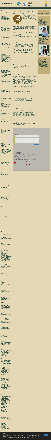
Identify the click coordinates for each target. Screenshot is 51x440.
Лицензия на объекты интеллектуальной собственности (4, 90)
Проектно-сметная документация (4, 412)
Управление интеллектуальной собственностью (6, 78)
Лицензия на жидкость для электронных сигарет (5, 45)
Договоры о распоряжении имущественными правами (5, 82)
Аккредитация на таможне (5, 306)
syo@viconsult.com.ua (42, 24)
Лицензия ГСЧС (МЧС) (4, 25)
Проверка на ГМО (4, 290)
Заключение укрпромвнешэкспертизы (5, 164)
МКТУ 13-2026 (41, 60)
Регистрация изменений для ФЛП (5, 332)
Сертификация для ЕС (4, 190)
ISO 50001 (2, 223)
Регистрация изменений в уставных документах (5, 329)
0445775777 (29, 161)
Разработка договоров (4, 364)
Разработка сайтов (4, 397)
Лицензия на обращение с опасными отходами (5, 19)
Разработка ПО (3, 404)
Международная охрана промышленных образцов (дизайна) (5, 103)
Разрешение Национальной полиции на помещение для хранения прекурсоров (5, 419)
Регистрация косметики (5, 166)
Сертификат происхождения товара (5, 176)
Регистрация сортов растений (6, 157)
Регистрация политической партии (5, 323)
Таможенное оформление (5, 303)
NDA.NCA (2, 117)
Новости (31, 7)
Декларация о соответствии (5, 170)
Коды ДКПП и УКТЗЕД (4, 152)
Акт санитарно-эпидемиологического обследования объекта (5, 417)
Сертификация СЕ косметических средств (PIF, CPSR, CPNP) (5, 199)
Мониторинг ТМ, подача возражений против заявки (5, 84)
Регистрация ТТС (3, 246)
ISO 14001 (2, 213)
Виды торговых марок (42, 61)
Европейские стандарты (5, 192)
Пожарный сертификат (5, 172)
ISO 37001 (2, 224)
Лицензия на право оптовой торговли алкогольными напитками (5, 37)
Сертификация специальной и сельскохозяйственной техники (6, 235)
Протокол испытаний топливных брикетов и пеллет (6, 295)
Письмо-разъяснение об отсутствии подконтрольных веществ (5, 312)
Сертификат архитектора (5, 385)
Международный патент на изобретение (5, 100)
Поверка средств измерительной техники (5, 378)
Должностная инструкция (5, 369)
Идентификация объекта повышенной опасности (5, 280)
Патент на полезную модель (5, 57)
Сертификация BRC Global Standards (5, 219)
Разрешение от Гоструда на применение (5, 275)
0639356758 (31, 3)
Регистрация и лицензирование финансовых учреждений (6, 339)
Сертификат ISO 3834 (4, 203)
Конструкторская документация (4, 132)
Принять (45, 435)
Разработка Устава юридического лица (4, 327)
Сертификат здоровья (4, 183)
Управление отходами (4, 255)
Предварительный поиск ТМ (5, 55)
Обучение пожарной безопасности (4, 388)
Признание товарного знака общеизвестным (43, 63)
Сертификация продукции (5, 169)
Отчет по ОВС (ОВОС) (4, 250)
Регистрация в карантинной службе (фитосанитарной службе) (5, 308)
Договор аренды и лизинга (5, 368)
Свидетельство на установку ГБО (5, 245)
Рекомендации (41, 7)
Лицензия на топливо (4, 46)
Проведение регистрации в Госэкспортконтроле (44, 14)
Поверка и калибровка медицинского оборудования (6, 268)
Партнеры (36, 7)
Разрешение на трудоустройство (4, 355)
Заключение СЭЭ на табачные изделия (6, 143)
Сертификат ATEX (4, 193)
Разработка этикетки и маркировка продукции (5, 135)
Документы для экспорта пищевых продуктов (5, 305)
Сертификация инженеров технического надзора (5, 384)
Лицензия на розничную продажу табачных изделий (5, 41)
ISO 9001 (2, 210)
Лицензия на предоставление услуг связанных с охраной (6, 24)
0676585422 (31, 1)
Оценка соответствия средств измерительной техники (6, 376)
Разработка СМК (3, 209)
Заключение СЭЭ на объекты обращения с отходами (5, 149)
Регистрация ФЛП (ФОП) (5, 319)
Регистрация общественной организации (5, 321)
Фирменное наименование (43, 64)
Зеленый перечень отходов (5, 249)
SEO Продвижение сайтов (5, 399)
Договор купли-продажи (5, 372)
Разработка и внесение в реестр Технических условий (5, 125)
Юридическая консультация (5, 431)
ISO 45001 (2, 215)
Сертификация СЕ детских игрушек (5, 194)
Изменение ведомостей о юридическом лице (5, 330)
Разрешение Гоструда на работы (5, 274)
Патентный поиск (4, 58)
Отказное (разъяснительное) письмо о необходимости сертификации (5, 174)
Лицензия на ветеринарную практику (5, 27)
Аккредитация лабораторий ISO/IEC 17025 (5, 217)
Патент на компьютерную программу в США (5, 108)
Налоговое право (4, 427)
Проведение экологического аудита (5, 252)
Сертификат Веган (4, 184)
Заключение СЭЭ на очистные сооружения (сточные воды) (6, 151)
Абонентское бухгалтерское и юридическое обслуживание (6, 361)
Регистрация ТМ (3, 54)
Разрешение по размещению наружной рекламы (5, 403)
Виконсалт (6, 8)
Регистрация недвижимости (5, 333)
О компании (13, 7)
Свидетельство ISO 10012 (5, 227)
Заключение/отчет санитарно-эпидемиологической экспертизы (6, 141)
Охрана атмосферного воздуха (6, 256)
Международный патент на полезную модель (5, 106)
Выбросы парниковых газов (5, 259)
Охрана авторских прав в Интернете (5, 68)
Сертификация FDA (4, 204)
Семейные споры (4, 424)
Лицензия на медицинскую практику (5, 12)
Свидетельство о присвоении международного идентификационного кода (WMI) (6, 242)
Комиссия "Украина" (4, 72)
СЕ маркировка (3, 191)
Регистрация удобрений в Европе (5, 156)
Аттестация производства (5, 216)
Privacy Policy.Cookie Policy (5, 116)
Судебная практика (4, 430)
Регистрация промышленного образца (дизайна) (6, 60)
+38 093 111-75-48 (41, 23)
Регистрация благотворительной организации (4, 325)
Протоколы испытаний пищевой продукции (5, 292)
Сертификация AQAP (4, 229)
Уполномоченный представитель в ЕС (4, 201)
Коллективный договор (5, 370)
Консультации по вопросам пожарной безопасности (5, 414)
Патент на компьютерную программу (5, 61)
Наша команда (19, 7)
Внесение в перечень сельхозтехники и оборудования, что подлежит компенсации (6, 237)
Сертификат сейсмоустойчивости (4, 182)
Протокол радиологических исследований (5, 299)
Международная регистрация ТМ (6, 99)
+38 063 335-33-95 (41, 42)
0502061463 (31, 2)
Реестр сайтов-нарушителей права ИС (5, 93)
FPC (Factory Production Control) (6, 228)
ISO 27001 (2, 222)
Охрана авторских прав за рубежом (5, 105)
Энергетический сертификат (5, 185)
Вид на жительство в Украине (6, 350)
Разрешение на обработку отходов (5, 261)
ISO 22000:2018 (3, 212)
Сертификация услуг (4, 171)
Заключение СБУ (3, 158)
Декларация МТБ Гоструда (5, 284)
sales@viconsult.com (39, 4)
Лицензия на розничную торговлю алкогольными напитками (5, 35)
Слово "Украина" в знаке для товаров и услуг (43, 66)
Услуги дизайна (3, 401)
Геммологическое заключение (6, 165)
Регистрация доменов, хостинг (6, 396)
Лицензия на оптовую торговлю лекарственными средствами (5, 16)
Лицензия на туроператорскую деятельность (6, 30)
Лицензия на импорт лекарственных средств (5, 18)
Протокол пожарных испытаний (4, 297)
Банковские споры (4, 425)
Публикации (47, 7)
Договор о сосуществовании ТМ (5, 92)
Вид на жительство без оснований (5, 354)
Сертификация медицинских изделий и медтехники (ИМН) (6, 266)
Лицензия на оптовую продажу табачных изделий (6, 43)
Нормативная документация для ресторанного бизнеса (5, 130)
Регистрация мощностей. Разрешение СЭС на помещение (5, 409)
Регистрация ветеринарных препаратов (5, 160)
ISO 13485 (2, 214)
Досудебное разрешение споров (5, 429)
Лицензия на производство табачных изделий (5, 39)
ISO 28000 (2, 226)
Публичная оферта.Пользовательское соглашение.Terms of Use (5, 115)
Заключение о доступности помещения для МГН (5, 269)
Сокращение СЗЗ (3, 254)
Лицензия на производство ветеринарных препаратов (5, 47)
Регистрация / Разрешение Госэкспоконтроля (5, 315)
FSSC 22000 (2, 221)
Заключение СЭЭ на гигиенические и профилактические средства (5, 147)
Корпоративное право (4, 426)
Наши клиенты (26, 7)
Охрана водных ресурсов (5, 258)
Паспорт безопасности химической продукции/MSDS (6, 133)
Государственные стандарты (5, 124)
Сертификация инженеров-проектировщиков (5, 387)
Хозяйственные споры (4, 423)
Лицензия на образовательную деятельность (6, 29)
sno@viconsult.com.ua (42, 43)
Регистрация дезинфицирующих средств (5, 162)
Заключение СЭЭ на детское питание (5, 145)
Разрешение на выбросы (5, 253)
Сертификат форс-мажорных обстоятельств (5, 337)
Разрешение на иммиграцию (5, 352)
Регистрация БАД (4, 264)
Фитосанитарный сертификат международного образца (6, 310)
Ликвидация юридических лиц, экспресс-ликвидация (5, 344)
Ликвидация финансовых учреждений (5, 341)
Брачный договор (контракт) (5, 365)
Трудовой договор (4, 371)
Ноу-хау (2, 83)
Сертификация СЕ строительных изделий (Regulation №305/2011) (5, 197)
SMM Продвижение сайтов (5, 400)
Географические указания (43, 65)
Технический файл (4, 202)
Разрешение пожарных (5, 413)
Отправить (37, 144)
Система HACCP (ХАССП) (5, 211)
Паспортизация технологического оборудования (4, 282)
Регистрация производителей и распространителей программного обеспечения (6, 70)
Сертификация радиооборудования (4, 153)
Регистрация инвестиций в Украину (5, 335)
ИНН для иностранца (4, 351)
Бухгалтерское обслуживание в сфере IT (6, 119)
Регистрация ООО (4, 318)
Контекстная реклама (4, 398)
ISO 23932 (2, 225)
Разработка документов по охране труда (5, 285)
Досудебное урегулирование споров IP (5, 80)
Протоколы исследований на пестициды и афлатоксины (5, 293)
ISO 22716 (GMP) (3, 220)
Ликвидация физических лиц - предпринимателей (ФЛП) (6, 343)
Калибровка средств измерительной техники (5, 380)
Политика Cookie (6, 438)
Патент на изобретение (5, 56)
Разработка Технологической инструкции (6, 128)
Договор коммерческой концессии (5, 367)
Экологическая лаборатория (5, 257)
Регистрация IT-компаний (5, 113)
